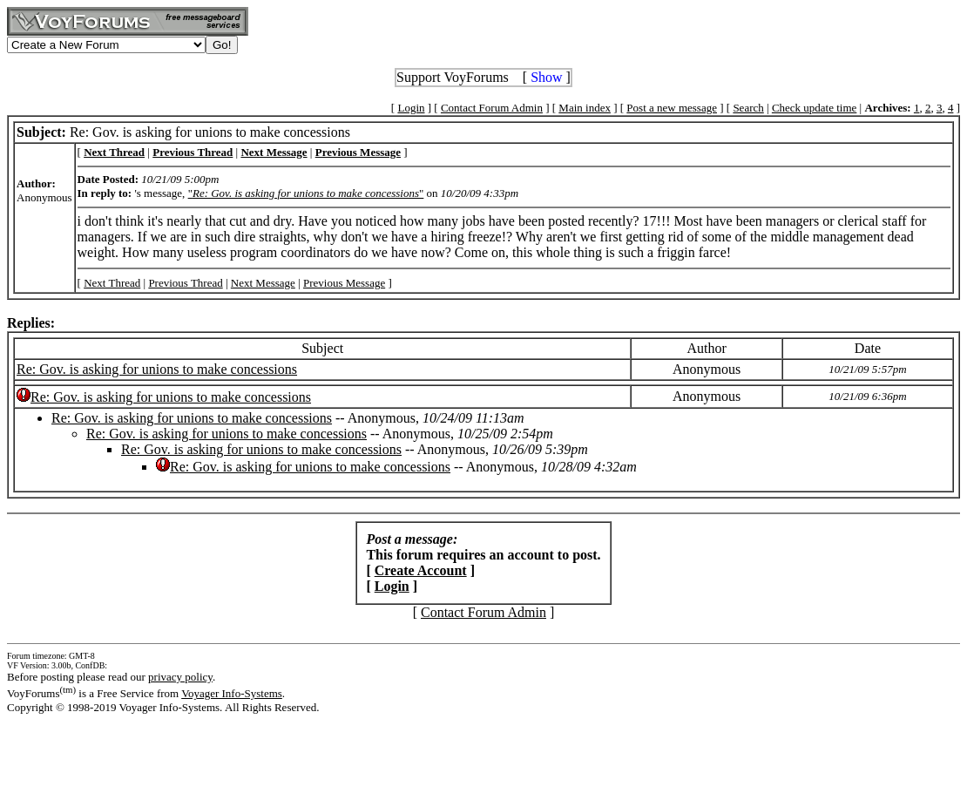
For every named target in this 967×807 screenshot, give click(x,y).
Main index (584, 107)
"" (306, 193)
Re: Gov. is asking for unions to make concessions (157, 369)
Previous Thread (185, 282)
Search (748, 107)
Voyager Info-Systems (231, 693)
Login (410, 107)
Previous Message (344, 282)
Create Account (421, 570)
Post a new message (671, 107)
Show (546, 77)
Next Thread (112, 282)
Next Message (263, 282)
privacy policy (180, 676)
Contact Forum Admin (492, 107)
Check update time (814, 107)
